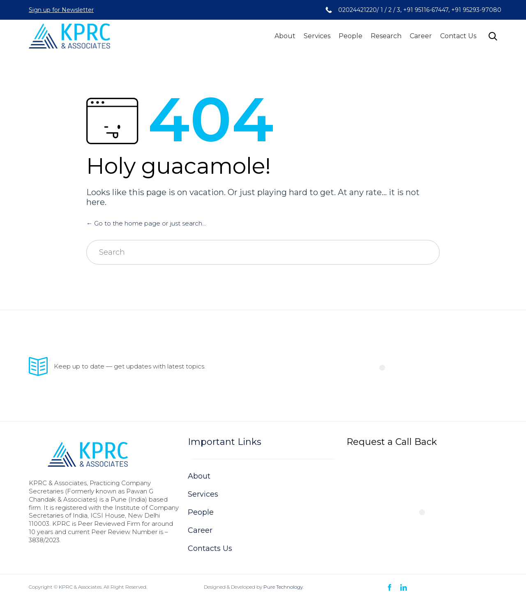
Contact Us (458, 36)
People (350, 36)
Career (421, 36)
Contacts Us (210, 548)
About (285, 36)
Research (386, 36)
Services (317, 36)
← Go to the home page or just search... (146, 223)
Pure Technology (283, 587)
